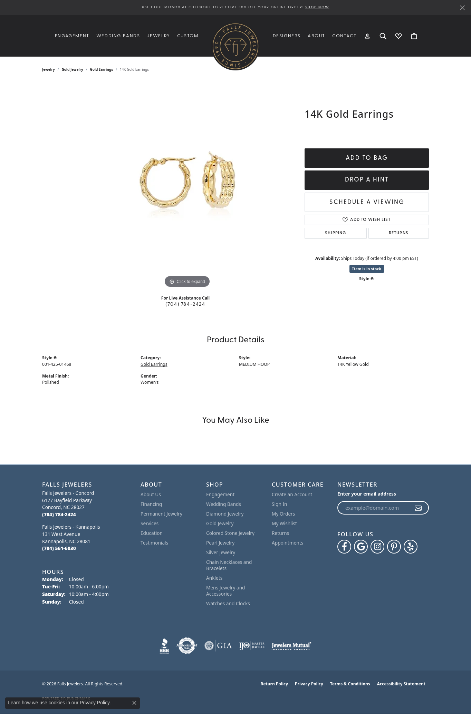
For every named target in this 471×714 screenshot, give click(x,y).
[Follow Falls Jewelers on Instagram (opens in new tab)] (377, 547)
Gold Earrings (101, 69)
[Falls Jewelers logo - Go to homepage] (235, 46)
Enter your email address (366, 493)
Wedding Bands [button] (118, 36)
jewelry (48, 69)
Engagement (72, 36)
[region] (187, 186)
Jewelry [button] (158, 36)
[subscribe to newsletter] (418, 508)
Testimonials (154, 542)
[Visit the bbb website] (164, 645)
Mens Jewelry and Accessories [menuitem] (225, 590)
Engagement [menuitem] (220, 494)
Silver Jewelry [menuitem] (220, 552)
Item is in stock (366, 268)
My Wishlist (284, 523)
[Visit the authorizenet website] (187, 645)
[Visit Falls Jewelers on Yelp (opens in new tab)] (410, 547)
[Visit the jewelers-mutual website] (291, 645)
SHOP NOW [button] (317, 7)
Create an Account (292, 494)
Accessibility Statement (401, 684)
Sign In (279, 504)
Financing (151, 504)
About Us (151, 494)
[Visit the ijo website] (252, 645)
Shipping (335, 233)
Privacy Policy (309, 684)
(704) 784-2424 (185, 304)
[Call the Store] (59, 514)
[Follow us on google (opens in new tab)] (361, 547)
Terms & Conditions (350, 684)
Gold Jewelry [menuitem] (220, 523)
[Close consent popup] (134, 703)
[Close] (462, 7)
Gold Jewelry (72, 69)
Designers (287, 36)
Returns (398, 233)
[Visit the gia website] (218, 645)
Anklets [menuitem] (214, 578)
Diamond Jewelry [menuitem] (224, 513)
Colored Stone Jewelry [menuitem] (230, 533)
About (316, 36)
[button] (367, 36)
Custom (188, 36)
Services (149, 523)
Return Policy (274, 684)
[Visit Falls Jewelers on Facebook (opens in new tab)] (344, 547)
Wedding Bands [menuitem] (223, 504)
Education (152, 533)
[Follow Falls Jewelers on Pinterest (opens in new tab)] (394, 547)
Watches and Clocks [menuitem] (228, 603)
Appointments (287, 542)
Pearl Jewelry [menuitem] (220, 542)
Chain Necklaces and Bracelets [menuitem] (229, 565)
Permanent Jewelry (161, 513)
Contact (344, 36)
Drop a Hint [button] (367, 180)
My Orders (283, 513)
